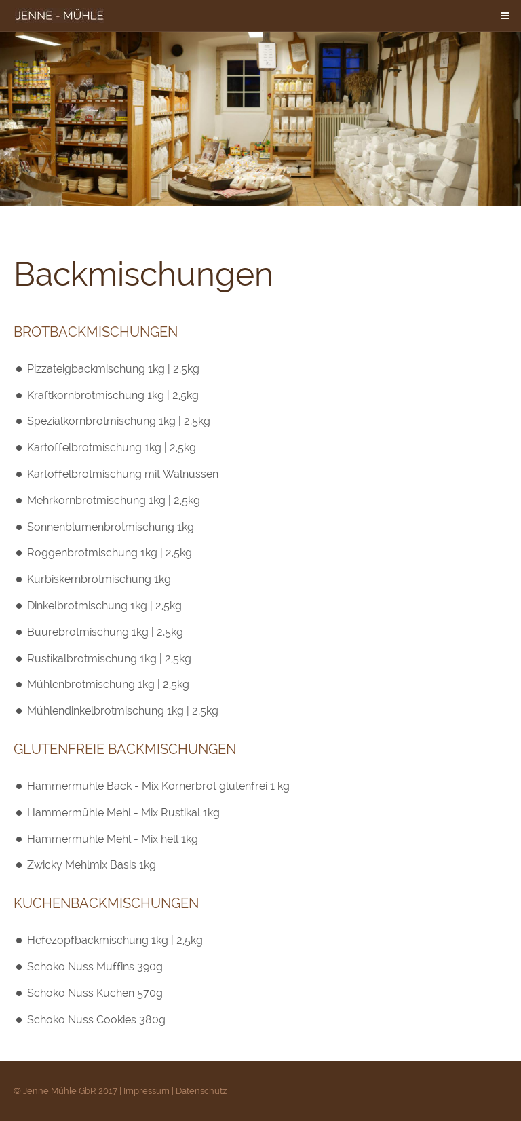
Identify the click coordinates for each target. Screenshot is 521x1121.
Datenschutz (201, 1091)
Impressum (146, 1091)
